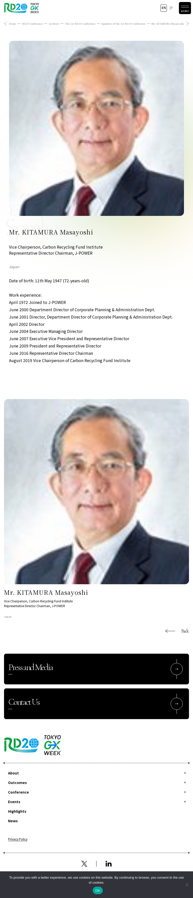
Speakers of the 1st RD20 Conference (124, 23)
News (13, 821)
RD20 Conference (32, 23)
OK (97, 890)
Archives (54, 23)
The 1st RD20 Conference (80, 23)
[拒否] (186, 884)
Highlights (17, 811)
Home (12, 23)
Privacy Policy (17, 839)
